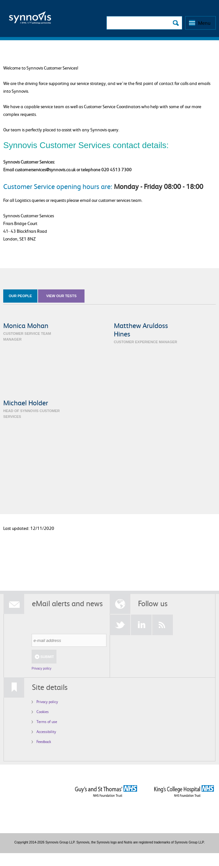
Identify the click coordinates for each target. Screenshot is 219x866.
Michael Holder (25, 402)
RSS (162, 625)
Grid (208, 313)
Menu (204, 23)
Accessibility (46, 731)
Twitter (120, 625)
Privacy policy (41, 668)
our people (20, 296)
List (214, 313)
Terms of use (46, 721)
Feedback (43, 741)
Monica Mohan (25, 325)
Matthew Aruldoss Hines (141, 329)
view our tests (61, 296)
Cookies (42, 711)
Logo (30, 19)
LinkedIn (141, 625)
